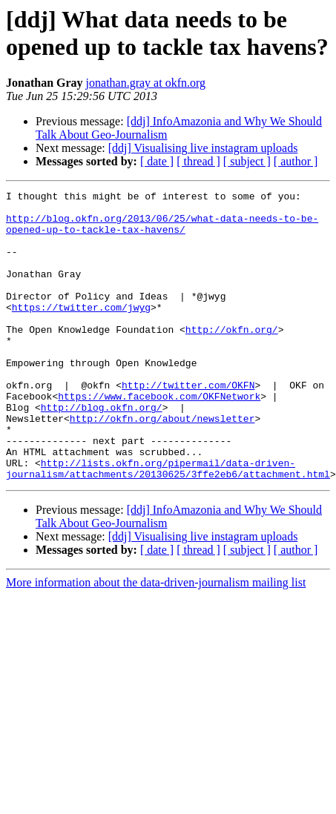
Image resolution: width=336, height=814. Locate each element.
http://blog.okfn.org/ (101, 451)
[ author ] (296, 161)
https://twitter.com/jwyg (81, 331)
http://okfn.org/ (231, 358)
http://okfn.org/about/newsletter (162, 464)
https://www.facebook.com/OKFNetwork (159, 438)
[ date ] (157, 161)
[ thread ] (198, 161)
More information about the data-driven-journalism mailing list (156, 640)
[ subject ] (247, 161)
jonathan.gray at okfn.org (145, 82)
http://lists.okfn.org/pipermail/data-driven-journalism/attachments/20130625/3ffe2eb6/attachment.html (168, 525)
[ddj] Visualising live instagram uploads (203, 148)
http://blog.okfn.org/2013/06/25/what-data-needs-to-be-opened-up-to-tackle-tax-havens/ (162, 231)
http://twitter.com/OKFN (188, 424)
